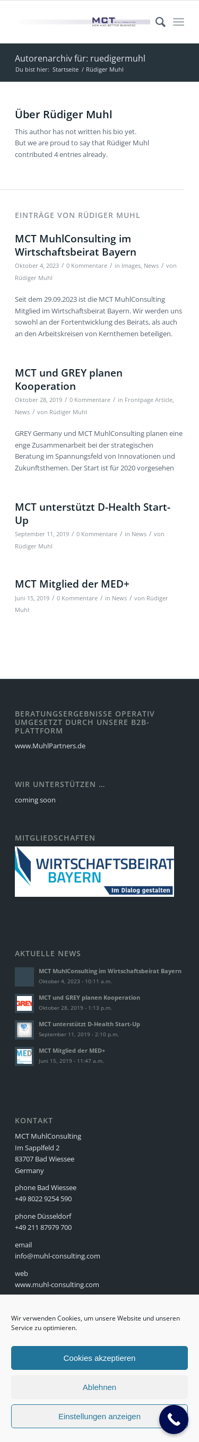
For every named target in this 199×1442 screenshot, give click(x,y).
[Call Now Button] (173, 1419)
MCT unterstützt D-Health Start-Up (92, 513)
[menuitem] (155, 22)
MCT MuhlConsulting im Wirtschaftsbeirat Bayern (75, 245)
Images (131, 265)
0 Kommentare (86, 265)
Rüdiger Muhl (34, 278)
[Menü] (178, 21)
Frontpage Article (148, 400)
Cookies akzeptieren (100, 1357)
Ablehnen (99, 1387)
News (151, 265)
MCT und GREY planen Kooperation (69, 379)
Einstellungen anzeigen (99, 1416)
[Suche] (155, 22)
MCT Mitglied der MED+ (72, 584)
